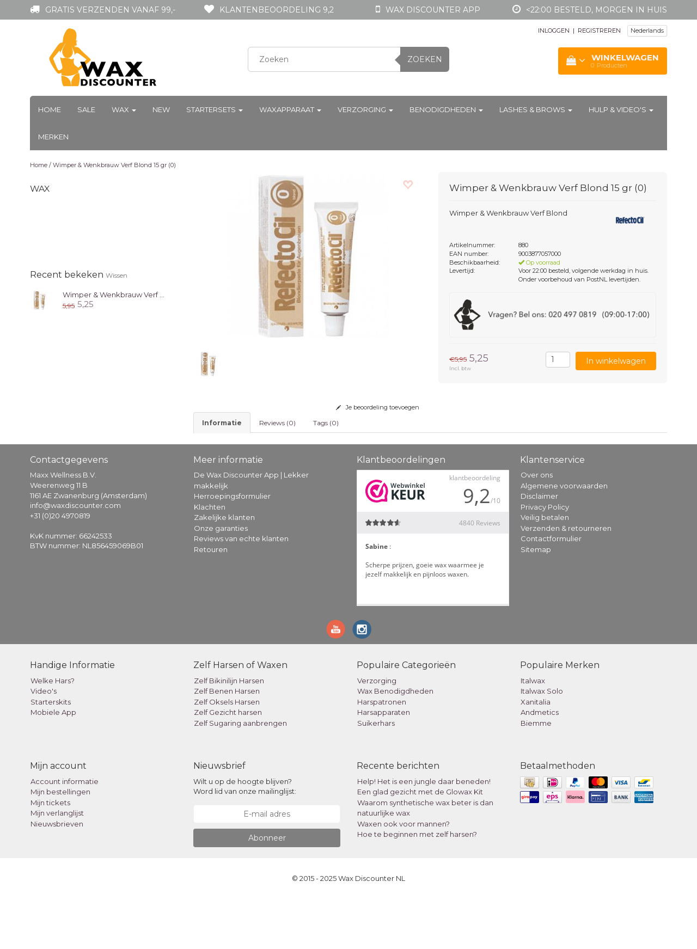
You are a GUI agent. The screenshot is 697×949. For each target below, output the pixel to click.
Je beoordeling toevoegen (377, 407)
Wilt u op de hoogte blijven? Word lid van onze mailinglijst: (244, 836)
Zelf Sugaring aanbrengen (240, 773)
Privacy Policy (545, 557)
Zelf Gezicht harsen (228, 762)
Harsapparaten (383, 762)
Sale (86, 109)
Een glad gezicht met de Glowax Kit (420, 841)
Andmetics (540, 762)
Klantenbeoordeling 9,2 (276, 10)
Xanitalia (536, 752)
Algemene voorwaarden (564, 535)
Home (49, 109)
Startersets (214, 109)
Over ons (537, 525)
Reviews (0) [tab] (277, 423)
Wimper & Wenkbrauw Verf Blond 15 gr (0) (114, 165)
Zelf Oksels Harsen (227, 752)
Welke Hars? (52, 730)
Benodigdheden (446, 109)
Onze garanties (221, 578)
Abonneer (267, 888)
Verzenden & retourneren (566, 578)
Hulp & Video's (621, 109)
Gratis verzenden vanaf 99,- (110, 10)
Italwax (533, 730)
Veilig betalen (545, 567)
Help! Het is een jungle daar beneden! (424, 831)
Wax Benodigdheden (395, 741)
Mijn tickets (50, 852)
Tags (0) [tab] (326, 423)
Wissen (116, 275)
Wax (124, 109)
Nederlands (647, 30)
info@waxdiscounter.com (75, 555)
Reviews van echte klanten (241, 588)
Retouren (211, 599)
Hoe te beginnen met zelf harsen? (417, 884)
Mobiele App (53, 762)
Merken (53, 136)
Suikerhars (376, 773)
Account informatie (64, 831)
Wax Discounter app (433, 10)
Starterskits (50, 752)
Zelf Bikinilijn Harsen (229, 730)
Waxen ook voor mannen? (403, 874)
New (161, 109)
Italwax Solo (542, 741)
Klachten (209, 557)
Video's (43, 741)
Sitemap (536, 599)
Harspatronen (381, 752)
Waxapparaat (290, 109)
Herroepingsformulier (232, 546)
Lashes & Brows (535, 109)
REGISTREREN (599, 30)
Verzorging (365, 109)
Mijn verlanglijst (57, 863)
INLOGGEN (554, 30)
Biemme (536, 773)
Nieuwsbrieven (56, 874)
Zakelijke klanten (224, 567)
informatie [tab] (222, 423)
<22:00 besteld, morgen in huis (596, 10)
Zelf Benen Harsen (227, 741)
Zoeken (424, 59)
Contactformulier (551, 588)
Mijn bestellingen (60, 841)
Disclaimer (539, 546)
